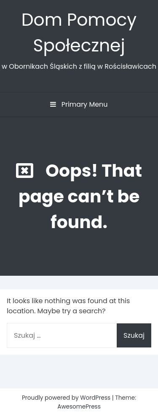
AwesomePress (79, 407)
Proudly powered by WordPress (67, 398)
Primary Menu (78, 104)
